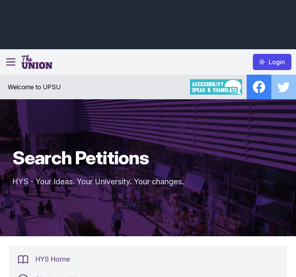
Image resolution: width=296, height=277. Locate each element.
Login (272, 62)
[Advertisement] (146, 23)
